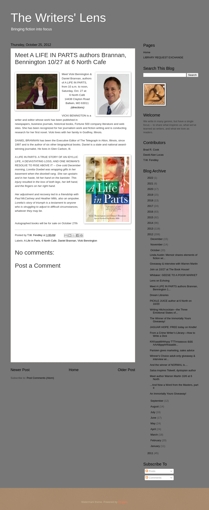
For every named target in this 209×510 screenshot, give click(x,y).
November (156, 244)
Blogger (122, 501)
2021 (150, 183)
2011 (150, 453)
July (153, 412)
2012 (150, 234)
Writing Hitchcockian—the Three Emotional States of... (168, 311)
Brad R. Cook (151, 149)
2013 (150, 228)
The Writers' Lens (58, 17)
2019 (150, 194)
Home (74, 370)
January (155, 446)
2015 (150, 217)
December (156, 239)
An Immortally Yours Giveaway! (168, 393)
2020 (150, 189)
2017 (150, 205)
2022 (150, 177)
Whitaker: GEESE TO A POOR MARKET (173, 275)
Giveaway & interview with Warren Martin (174, 263)
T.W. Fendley (150, 160)
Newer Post (20, 370)
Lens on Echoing (159, 280)
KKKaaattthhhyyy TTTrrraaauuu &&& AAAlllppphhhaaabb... (171, 343)
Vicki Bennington (87, 240)
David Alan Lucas (153, 154)
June (153, 417)
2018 (150, 200)
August (154, 406)
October (155, 250)
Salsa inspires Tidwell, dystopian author (173, 370)
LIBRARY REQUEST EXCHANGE (163, 57)
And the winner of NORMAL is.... (169, 364)
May (153, 423)
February (156, 440)
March (154, 434)
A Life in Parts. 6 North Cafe (40, 240)
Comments (153, 477)
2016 (150, 211)
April (153, 429)
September (157, 400)
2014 (150, 222)
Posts (150, 471)
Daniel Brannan (67, 240)
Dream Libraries (159, 295)
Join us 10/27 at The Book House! (169, 269)
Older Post (126, 370)
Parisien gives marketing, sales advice (172, 350)
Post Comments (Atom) (40, 377)
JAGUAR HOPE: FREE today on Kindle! (173, 327)
